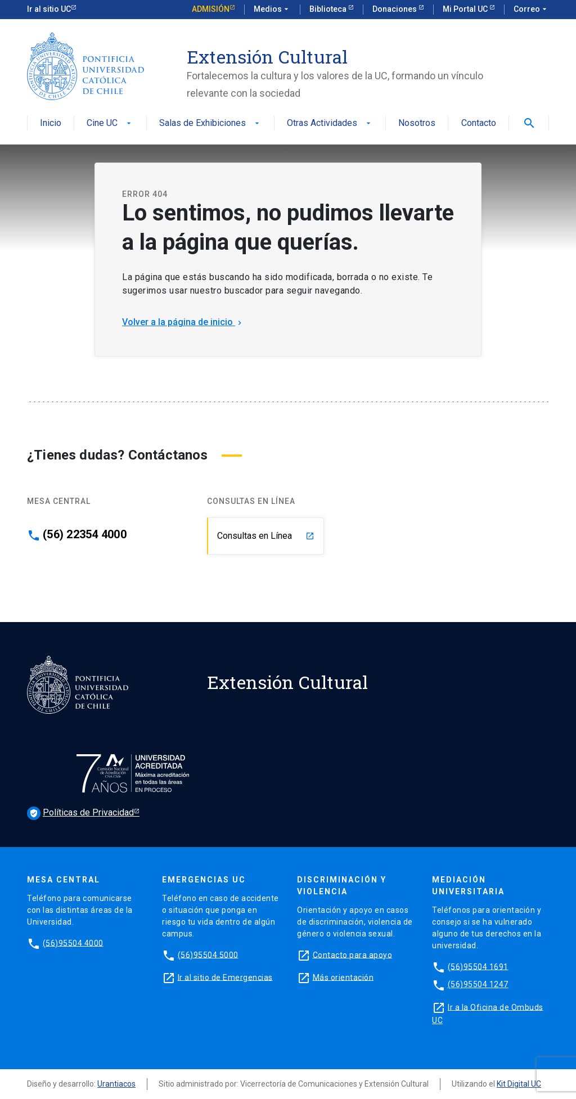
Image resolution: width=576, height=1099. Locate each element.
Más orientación (343, 976)
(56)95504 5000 (208, 954)
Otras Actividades (330, 123)
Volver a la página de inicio (183, 322)
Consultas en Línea (265, 535)
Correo (531, 9)
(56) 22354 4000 (85, 534)
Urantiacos (116, 1083)
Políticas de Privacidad (80, 813)
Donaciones (395, 8)
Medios (272, 9)
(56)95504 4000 (73, 942)
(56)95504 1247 (478, 984)
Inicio (50, 123)
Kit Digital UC (519, 1083)
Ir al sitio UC (49, 8)
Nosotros (416, 123)
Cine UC (110, 123)
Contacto (478, 123)
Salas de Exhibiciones (210, 123)
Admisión (211, 8)
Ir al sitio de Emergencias (225, 976)
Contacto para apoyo (353, 954)
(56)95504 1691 (478, 966)
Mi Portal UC (466, 8)
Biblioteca (328, 8)
